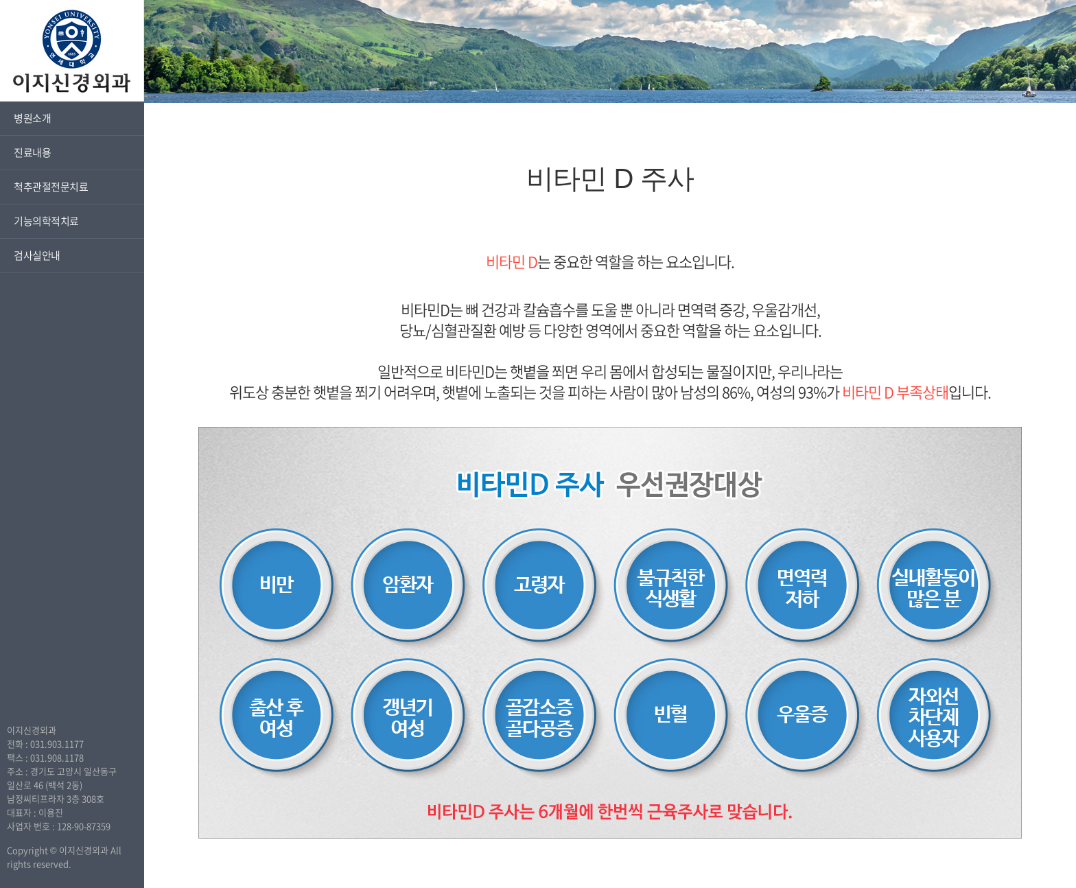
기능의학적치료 (46, 221)
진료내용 (32, 152)
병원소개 (32, 118)
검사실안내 (37, 255)
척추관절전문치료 (51, 186)
